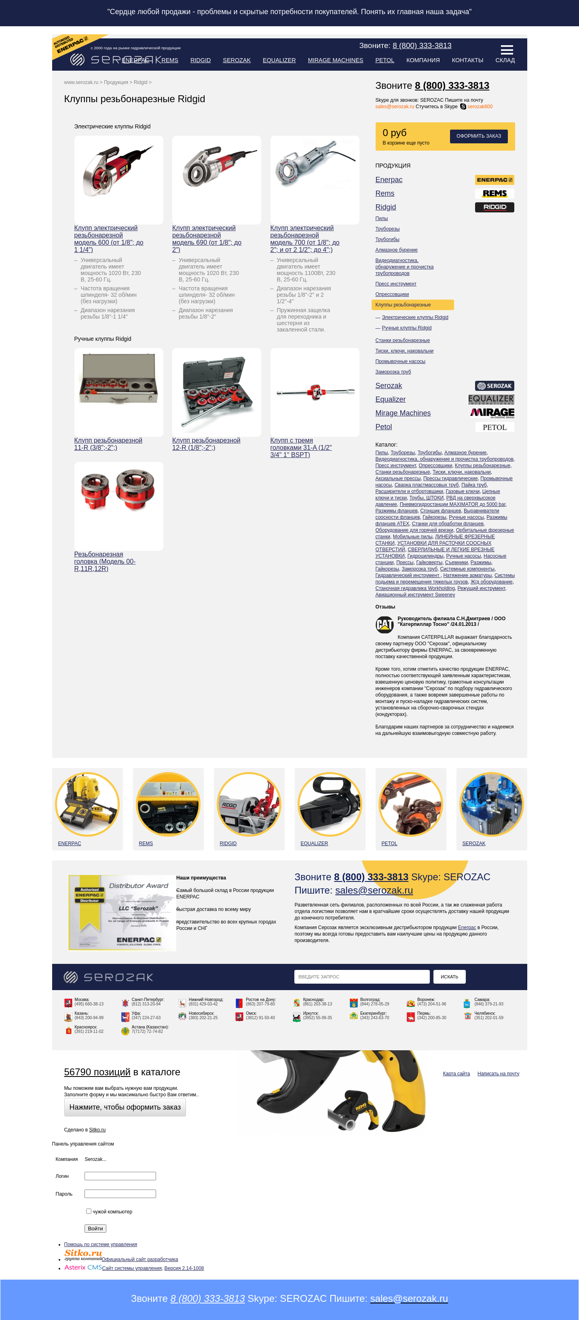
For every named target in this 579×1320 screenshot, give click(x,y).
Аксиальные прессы (398, 478)
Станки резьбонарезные (403, 340)
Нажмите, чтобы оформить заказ (125, 1107)
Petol (384, 60)
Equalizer (279, 60)
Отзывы (385, 607)
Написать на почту (498, 1074)
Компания (423, 60)
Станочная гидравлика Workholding (415, 588)
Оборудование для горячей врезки (415, 530)
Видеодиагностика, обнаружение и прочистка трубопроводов (405, 267)
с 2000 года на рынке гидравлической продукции (136, 48)
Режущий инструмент (481, 588)
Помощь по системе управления (100, 1244)
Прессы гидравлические (450, 478)
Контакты (468, 60)
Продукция (116, 82)
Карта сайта (456, 1074)
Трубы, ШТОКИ (427, 498)
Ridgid (200, 60)
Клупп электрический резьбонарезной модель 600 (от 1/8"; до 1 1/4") (109, 239)
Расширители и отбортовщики (410, 491)
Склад (505, 60)
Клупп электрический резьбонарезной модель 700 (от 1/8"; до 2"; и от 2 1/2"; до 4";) (305, 239)
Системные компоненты (467, 569)
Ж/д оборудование (492, 582)
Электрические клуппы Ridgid (415, 317)
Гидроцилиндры (426, 556)
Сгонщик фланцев (440, 511)
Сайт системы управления (113, 1268)
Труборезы (388, 229)
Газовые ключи (463, 491)
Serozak (237, 60)
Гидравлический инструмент (408, 575)
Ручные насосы (466, 517)
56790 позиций (97, 1071)
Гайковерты (429, 562)
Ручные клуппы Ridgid (407, 328)
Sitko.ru (97, 1130)
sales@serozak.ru (395, 106)
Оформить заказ (478, 136)
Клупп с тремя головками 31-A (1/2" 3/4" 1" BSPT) (301, 447)
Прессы (405, 562)
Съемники (456, 562)
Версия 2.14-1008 (184, 1268)
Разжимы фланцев (397, 511)
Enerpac (136, 60)
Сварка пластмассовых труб (427, 485)
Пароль (64, 1194)
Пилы (382, 218)
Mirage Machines (335, 60)
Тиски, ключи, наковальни (405, 351)
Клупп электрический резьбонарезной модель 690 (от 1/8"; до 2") (206, 239)
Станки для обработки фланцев (448, 524)
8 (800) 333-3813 (452, 85)
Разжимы (481, 562)
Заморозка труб (393, 372)
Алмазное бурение (397, 250)
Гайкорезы (434, 517)
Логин (62, 1176)
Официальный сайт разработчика (121, 1259)
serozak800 (475, 106)
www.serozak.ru (81, 82)
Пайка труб (474, 485)
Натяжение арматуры (467, 575)
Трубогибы (387, 239)
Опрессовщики (392, 294)
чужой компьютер (109, 1212)
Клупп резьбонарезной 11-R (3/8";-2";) (108, 444)
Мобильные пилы (413, 536)
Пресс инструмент (396, 284)
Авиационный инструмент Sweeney (415, 595)
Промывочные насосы (401, 361)
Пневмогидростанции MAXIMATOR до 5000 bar (452, 504)
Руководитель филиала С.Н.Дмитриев (444, 618)
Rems (169, 60)
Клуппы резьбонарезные (403, 305)
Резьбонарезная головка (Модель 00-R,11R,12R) (105, 561)
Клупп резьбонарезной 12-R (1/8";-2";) (206, 444)
